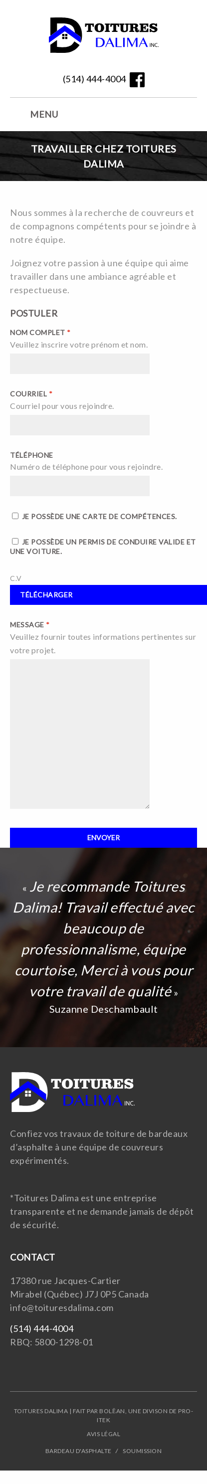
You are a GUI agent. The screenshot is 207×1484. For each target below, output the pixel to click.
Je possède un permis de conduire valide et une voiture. (103, 547)
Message (30, 624)
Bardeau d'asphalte (78, 1451)
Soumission (142, 1451)
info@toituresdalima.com (62, 1307)
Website (104, 37)
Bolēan (112, 1411)
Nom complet (40, 332)
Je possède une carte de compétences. (94, 516)
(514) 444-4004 (94, 78)
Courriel (31, 393)
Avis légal (103, 1434)
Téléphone (31, 455)
